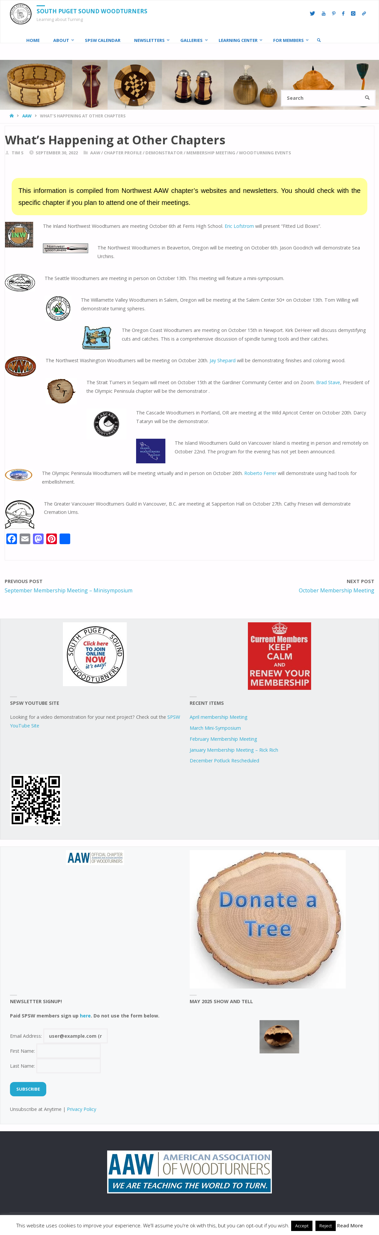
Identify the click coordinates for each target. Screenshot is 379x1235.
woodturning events (265, 153)
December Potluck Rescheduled (224, 760)
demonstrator (164, 153)
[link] (319, 40)
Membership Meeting (210, 153)
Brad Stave (328, 382)
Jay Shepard (223, 360)
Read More (350, 1225)
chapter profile (123, 153)
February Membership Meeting (223, 739)
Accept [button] (301, 1226)
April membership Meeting (219, 717)
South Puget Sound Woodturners (92, 11)
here (85, 1015)
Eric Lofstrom (239, 226)
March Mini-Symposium (215, 728)
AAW (27, 116)
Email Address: (59, 1036)
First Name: (55, 1051)
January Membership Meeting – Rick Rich (234, 750)
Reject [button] (325, 1226)
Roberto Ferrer (260, 473)
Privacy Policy (81, 1109)
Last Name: (55, 1066)
